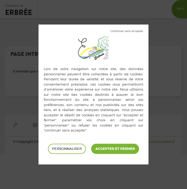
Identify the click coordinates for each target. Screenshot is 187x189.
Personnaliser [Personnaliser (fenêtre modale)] (67, 148)
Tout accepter (115, 149)
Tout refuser (127, 31)
